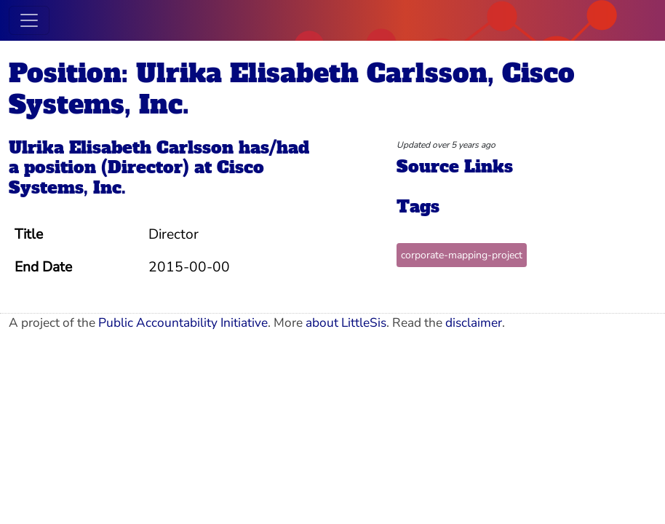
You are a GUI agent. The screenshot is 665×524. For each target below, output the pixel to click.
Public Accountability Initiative (183, 322)
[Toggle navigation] (29, 20)
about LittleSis (346, 322)
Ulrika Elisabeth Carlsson (121, 147)
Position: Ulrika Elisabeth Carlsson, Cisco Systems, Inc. (292, 88)
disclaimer (473, 322)
